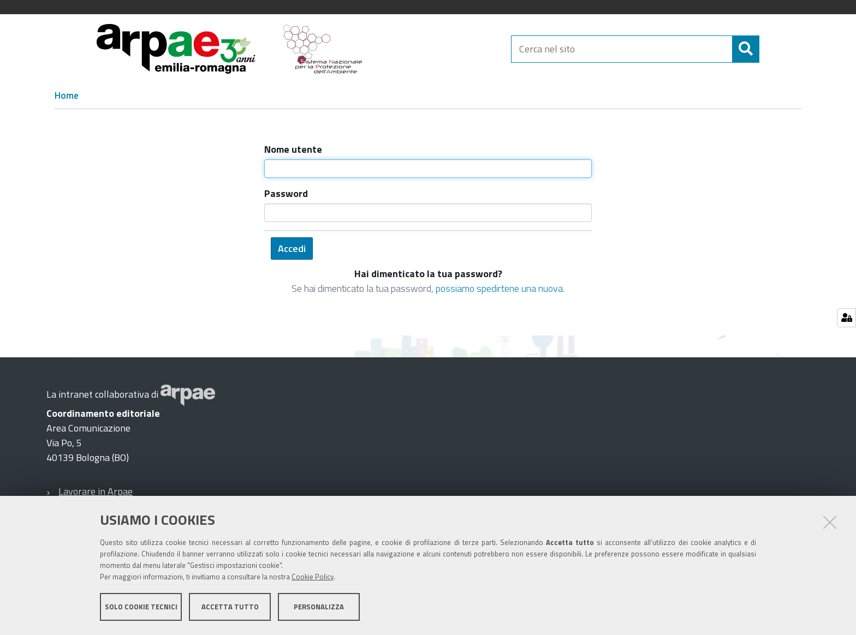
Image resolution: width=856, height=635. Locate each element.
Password (286, 193)
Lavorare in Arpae (95, 491)
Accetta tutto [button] (230, 606)
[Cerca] (768, 49)
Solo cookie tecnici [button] (141, 606)
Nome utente (293, 149)
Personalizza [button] (319, 606)
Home (67, 95)
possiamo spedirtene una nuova (499, 288)
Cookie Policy (313, 576)
